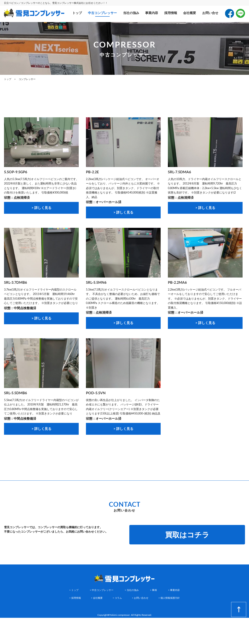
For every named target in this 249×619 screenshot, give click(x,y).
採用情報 (170, 13)
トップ (77, 13)
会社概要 (189, 13)
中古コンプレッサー (102, 13)
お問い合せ (210, 13)
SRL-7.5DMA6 (179, 172)
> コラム (117, 599)
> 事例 (153, 591)
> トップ (74, 591)
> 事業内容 (174, 591)
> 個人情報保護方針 (169, 599)
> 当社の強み (132, 591)
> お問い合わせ (140, 599)
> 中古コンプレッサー (101, 591)
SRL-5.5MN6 (96, 283)
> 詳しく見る (41, 208)
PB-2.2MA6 (177, 283)
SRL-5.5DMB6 (15, 393)
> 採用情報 (75, 599)
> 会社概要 (97, 599)
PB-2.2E (92, 172)
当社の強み (131, 13)
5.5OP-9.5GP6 (15, 172)
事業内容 (151, 13)
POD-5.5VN (96, 393)
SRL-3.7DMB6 (15, 283)
